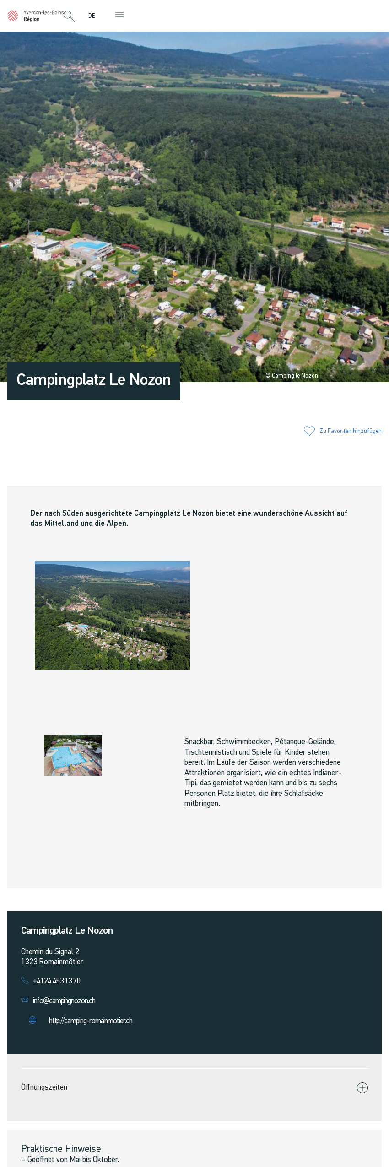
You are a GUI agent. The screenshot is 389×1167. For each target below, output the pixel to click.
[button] (69, 16)
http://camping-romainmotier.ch (90, 1021)
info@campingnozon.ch (64, 1001)
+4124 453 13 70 (57, 981)
